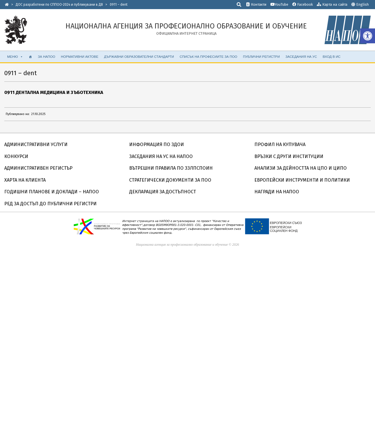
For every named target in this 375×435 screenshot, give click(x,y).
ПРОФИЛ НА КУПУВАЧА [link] (279, 144)
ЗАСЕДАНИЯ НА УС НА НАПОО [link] (161, 156)
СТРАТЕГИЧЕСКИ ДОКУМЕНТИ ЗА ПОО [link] (170, 180)
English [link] (362, 4)
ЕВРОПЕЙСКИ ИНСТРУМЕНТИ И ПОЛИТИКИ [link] (302, 180)
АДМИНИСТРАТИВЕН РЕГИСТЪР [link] (38, 168)
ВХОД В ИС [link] (331, 56)
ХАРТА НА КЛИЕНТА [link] (25, 180)
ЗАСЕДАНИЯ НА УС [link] (301, 56)
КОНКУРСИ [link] (16, 156)
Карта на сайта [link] (332, 4)
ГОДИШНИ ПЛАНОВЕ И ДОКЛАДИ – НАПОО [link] (51, 191)
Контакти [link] (256, 4)
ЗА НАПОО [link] (46, 56)
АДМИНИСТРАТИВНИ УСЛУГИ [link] (36, 144)
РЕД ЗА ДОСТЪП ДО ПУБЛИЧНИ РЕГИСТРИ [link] (50, 203)
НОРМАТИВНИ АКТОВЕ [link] (79, 56)
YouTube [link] (279, 4)
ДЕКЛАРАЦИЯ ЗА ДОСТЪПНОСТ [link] (162, 191)
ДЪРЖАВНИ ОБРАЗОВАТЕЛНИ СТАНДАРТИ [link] (139, 56)
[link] (367, 35)
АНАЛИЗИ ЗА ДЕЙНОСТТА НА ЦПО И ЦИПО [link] (300, 168)
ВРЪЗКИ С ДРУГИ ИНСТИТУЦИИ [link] (288, 156)
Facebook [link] (302, 4)
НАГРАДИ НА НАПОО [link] (276, 191)
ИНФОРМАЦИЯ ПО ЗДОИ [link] (156, 144)
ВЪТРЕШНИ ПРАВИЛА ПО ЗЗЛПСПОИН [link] (171, 168)
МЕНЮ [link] (15, 56)
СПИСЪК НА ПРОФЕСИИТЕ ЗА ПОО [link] (208, 56)
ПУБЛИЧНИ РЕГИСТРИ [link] (261, 56)
